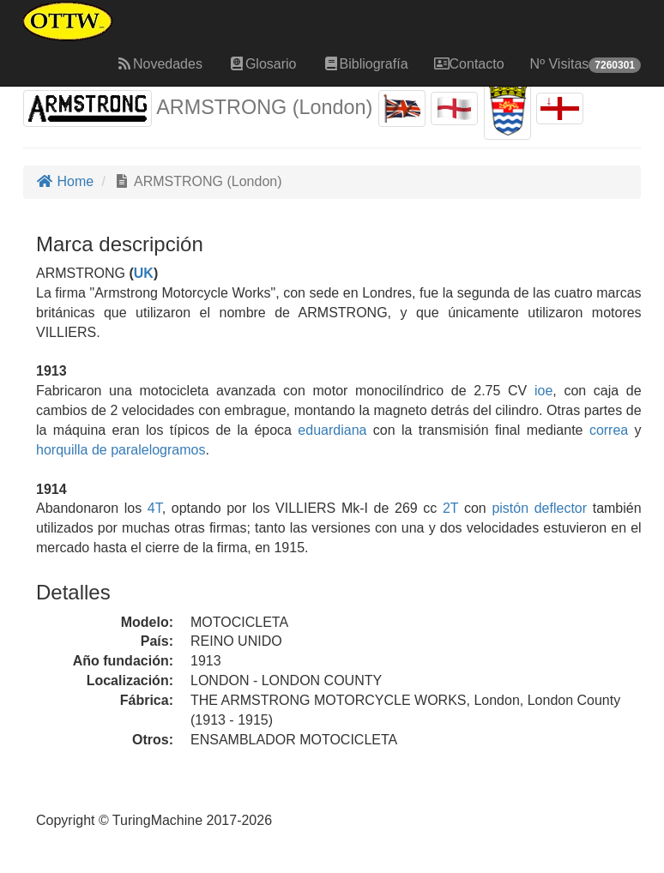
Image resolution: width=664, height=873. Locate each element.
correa (608, 430)
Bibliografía (365, 64)
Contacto (469, 64)
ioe (543, 390)
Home (65, 181)
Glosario (262, 64)
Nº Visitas (585, 65)
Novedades (159, 64)
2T (450, 508)
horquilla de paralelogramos (120, 450)
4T (155, 508)
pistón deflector (539, 508)
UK (144, 273)
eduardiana (332, 430)
